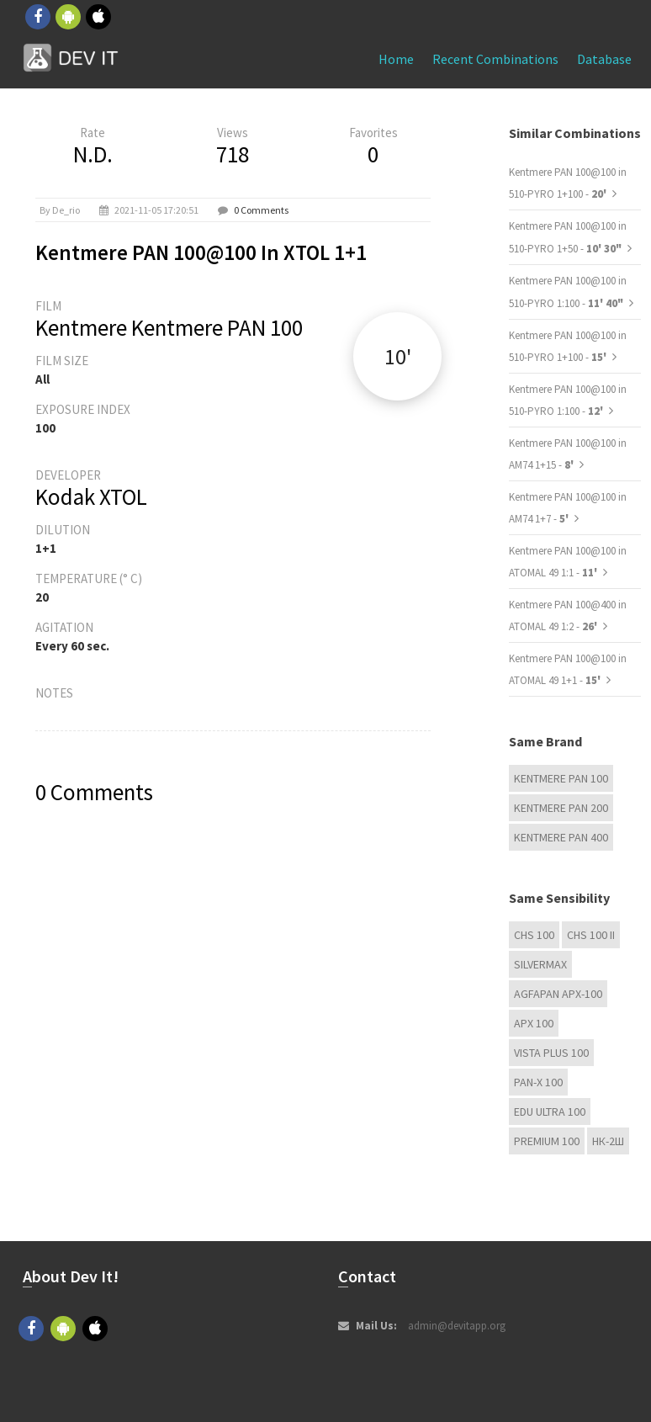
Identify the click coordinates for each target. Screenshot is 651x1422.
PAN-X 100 (538, 1082)
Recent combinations (495, 58)
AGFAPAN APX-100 (558, 993)
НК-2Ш (608, 1141)
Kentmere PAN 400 (561, 837)
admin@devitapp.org (456, 1326)
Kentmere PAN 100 (561, 778)
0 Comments (261, 210)
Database (604, 58)
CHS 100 (534, 934)
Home (396, 58)
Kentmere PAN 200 (561, 807)
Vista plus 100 (551, 1052)
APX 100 (533, 1023)
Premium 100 (547, 1141)
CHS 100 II (591, 934)
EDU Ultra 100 (549, 1111)
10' (397, 356)
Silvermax (540, 964)
